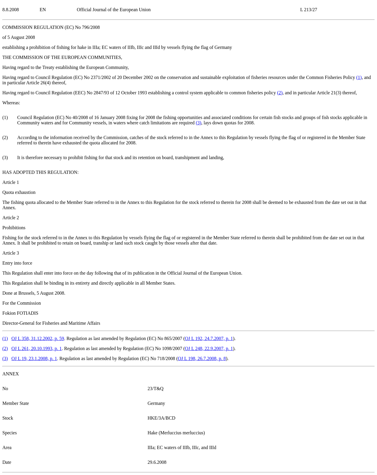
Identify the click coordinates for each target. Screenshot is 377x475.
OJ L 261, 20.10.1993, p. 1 (36, 348)
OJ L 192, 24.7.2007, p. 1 (209, 338)
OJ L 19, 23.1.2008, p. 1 (34, 358)
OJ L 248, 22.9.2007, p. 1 (209, 348)
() (359, 77)
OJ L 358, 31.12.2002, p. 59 (37, 338)
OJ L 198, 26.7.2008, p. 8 (202, 358)
